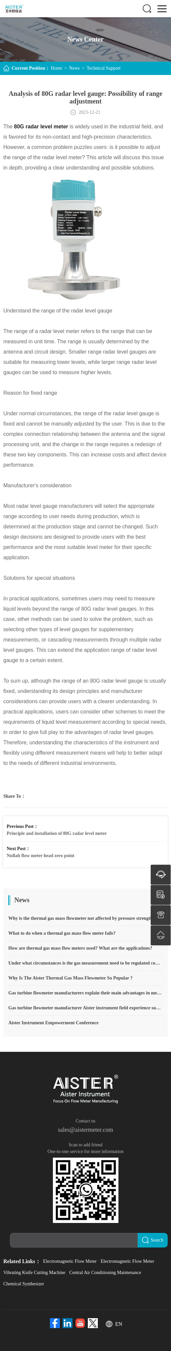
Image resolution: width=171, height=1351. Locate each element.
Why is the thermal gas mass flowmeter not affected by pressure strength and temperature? (85, 918)
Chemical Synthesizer (23, 1283)
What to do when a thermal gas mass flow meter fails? (62, 933)
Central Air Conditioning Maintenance (105, 1272)
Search (152, 1240)
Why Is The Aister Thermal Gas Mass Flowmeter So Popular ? (70, 978)
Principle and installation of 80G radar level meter (57, 833)
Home (56, 68)
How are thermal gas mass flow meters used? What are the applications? (80, 948)
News (74, 68)
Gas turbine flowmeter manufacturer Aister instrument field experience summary (85, 1007)
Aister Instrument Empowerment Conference (53, 1022)
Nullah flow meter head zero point (41, 855)
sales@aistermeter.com (85, 1129)
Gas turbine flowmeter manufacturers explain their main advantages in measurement (85, 992)
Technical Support (103, 68)
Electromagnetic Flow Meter (70, 1261)
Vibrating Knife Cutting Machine (34, 1272)
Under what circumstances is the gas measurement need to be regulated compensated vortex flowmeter (85, 963)
